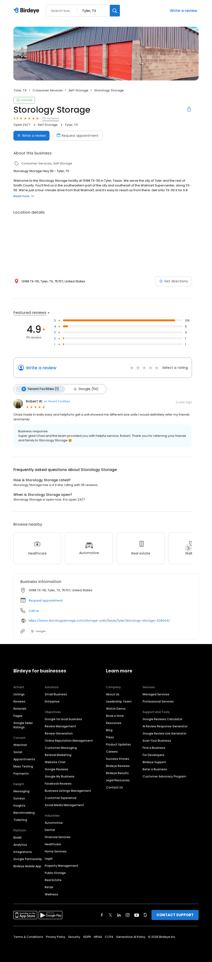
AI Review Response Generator (165, 726)
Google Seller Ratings (23, 725)
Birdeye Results (117, 773)
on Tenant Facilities (57, 401)
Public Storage (55, 873)
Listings (19, 694)
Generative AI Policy (130, 937)
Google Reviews (56, 769)
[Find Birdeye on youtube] (136, 915)
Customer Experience (61, 798)
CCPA (109, 937)
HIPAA (98, 937)
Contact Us (114, 787)
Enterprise (52, 701)
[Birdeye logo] (27, 10)
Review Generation (59, 733)
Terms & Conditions (28, 937)
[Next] (188, 548)
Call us (34, 610)
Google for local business (63, 719)
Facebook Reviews (58, 784)
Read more (23, 196)
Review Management (60, 726)
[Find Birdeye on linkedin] (119, 915)
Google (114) (85, 389)
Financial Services (58, 837)
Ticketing (20, 820)
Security (74, 937)
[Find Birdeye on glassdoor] (145, 915)
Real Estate (53, 880)
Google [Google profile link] (38, 631)
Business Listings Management (68, 791)
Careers (112, 752)
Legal (48, 858)
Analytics (20, 845)
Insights (19, 805)
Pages (17, 716)
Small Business (56, 694)
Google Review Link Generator (164, 733)
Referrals (19, 709)
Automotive (54, 823)
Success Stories (117, 759)
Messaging (21, 791)
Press (110, 737)
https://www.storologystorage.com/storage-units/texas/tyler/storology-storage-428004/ (99, 620)
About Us (112, 694)
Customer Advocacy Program (164, 776)
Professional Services (158, 701)
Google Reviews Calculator (162, 719)
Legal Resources (118, 780)
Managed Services (156, 694)
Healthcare (53, 844)
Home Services (56, 851)
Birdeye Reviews (118, 766)
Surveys (19, 798)
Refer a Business (155, 769)
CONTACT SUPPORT (175, 914)
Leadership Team (119, 701)
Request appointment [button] (46, 600)
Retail (49, 887)
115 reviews (50, 118)
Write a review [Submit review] (31, 135)
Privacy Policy (55, 937)
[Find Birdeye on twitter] (110, 915)
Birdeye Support (154, 762)
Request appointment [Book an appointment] (77, 135)
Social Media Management (64, 805)
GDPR (87, 937)
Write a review (183, 10)
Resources (113, 723)
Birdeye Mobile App (27, 866)
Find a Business (154, 748)
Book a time (115, 716)
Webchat (20, 745)
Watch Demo (116, 709)
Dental (50, 830)
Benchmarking (24, 813)
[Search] (115, 10)
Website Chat (55, 762)
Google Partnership (27, 859)
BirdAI (17, 837)
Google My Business (59, 776)
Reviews (19, 701)
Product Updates (118, 744)
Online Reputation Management (69, 741)
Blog (109, 730)
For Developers (153, 755)
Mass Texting (23, 766)
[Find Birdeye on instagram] (127, 915)
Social (17, 752)
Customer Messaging (61, 748)
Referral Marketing (58, 755)
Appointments (24, 759)
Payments (21, 774)
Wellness (51, 894)
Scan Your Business (157, 741)
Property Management (61, 866)
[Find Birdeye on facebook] (102, 915)
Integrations (22, 852)
